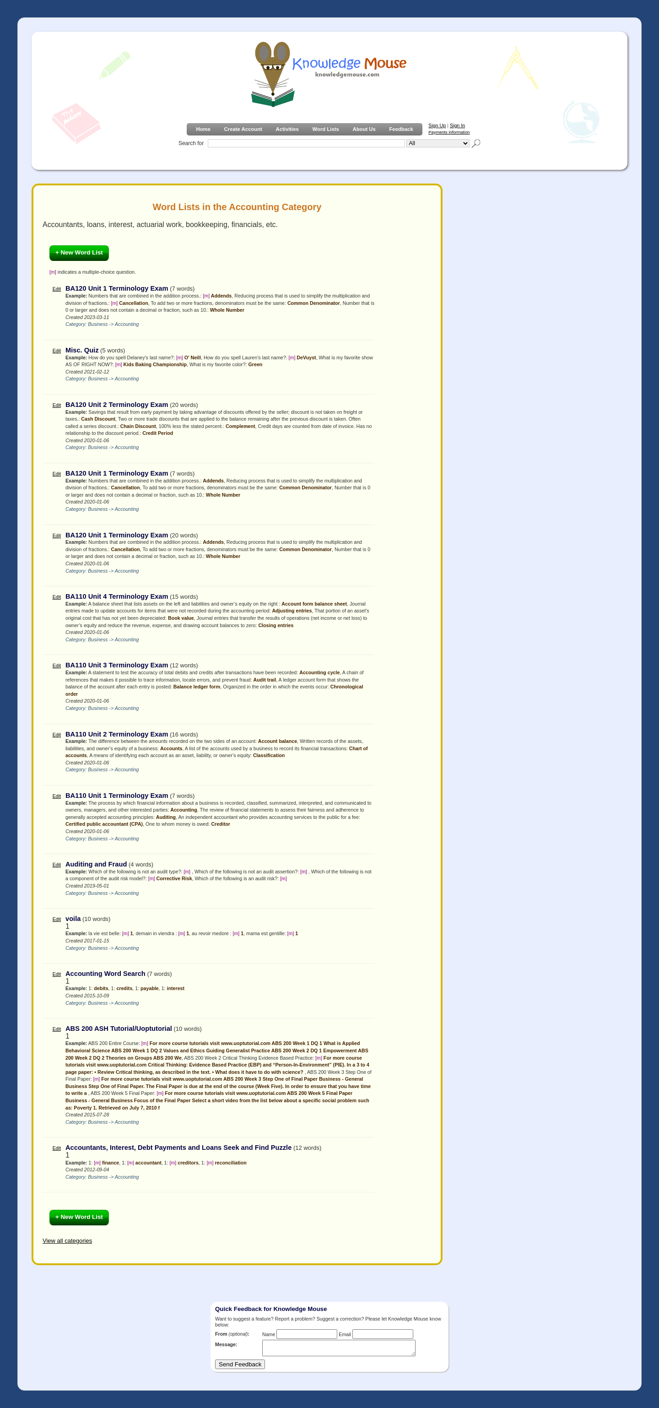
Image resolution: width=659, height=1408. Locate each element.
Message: (226, 1344)
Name (268, 1334)
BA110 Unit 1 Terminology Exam (116, 795)
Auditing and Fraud (96, 864)
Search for (191, 143)
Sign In (457, 125)
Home (203, 129)
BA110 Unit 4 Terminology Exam (116, 596)
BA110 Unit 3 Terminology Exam (116, 665)
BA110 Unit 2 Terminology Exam (116, 734)
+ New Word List (79, 252)
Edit (57, 289)
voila (73, 918)
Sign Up (437, 125)
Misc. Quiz (81, 350)
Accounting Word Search (105, 973)
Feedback (401, 129)
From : (232, 1334)
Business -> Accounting (113, 324)
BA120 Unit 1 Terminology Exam (116, 288)
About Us (363, 129)
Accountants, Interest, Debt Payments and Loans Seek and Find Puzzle (178, 1147)
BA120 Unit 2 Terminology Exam (116, 404)
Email (345, 1334)
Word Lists (326, 129)
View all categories (67, 1240)
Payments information (449, 132)
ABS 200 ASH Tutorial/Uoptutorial (118, 1028)
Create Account (243, 129)
